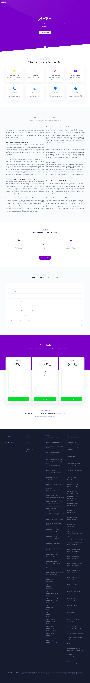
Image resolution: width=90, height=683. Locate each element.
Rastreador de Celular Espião (73, 553)
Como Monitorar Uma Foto (52, 545)
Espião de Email (49, 607)
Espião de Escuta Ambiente (52, 609)
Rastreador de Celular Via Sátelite (74, 568)
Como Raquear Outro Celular (52, 554)
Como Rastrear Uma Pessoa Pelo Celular (54, 570)
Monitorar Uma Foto (71, 522)
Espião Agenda (49, 579)
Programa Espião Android (72, 529)
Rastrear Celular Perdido (72, 605)
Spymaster (28, 442)
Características (49, 2)
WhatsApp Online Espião (72, 663)
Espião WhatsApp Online (72, 461)
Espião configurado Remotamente (74, 463)
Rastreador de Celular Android (73, 549)
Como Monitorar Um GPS (51, 531)
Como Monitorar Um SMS (51, 536)
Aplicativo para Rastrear (51, 470)
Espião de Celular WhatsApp (52, 598)
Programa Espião (29, 449)
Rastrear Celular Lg (71, 598)
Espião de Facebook (50, 612)
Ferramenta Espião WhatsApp (73, 465)
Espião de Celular (50, 591)
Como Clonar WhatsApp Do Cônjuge (54, 501)
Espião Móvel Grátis (71, 454)
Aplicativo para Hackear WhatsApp (53, 468)
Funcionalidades (39, 2)
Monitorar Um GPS (71, 508)
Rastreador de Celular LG (72, 561)
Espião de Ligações (50, 626)
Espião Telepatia (70, 458)
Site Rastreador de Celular (72, 626)
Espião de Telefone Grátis (72, 437)
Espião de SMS (49, 640)
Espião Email (69, 451)
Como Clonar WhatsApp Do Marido (53, 503)
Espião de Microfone (50, 628)
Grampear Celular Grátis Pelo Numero (75, 470)
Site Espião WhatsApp (71, 621)
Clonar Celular (29, 451)
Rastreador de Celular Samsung (73, 565)
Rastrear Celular (70, 582)
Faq (57, 2)
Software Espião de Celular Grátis (74, 628)
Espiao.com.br (29, 444)
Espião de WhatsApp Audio (72, 444)
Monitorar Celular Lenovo (72, 496)
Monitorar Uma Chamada (72, 519)
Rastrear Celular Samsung (72, 607)
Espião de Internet (50, 623)
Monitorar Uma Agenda (72, 517)
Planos (63, 2)
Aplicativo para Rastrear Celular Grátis (54, 472)
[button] (45, 286)
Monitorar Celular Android (72, 489)
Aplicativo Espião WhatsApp (52, 440)
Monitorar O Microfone (72, 505)
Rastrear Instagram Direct (72, 614)
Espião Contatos (49, 588)
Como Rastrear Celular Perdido (52, 561)
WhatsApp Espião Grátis (72, 659)
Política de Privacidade (46, 678)
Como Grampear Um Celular (52, 527)
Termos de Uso (40, 678)
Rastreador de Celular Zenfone (73, 570)
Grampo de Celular (71, 475)
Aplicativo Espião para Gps (52, 450)
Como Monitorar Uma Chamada (53, 543)
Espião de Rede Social (51, 630)
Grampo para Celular (71, 477)
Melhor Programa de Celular (73, 482)
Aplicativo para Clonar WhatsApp (53, 465)
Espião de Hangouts (50, 619)
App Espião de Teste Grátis (52, 477)
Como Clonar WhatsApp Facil (52, 508)
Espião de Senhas (50, 633)
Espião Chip (48, 586)
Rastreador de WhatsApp (72, 575)
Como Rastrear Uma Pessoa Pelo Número (55, 572)
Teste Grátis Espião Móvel (72, 646)
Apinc (27, 440)
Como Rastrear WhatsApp (51, 574)
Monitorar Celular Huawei (72, 493)
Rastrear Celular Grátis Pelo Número (74, 591)
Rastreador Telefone (71, 579)
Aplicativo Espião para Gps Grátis (53, 452)
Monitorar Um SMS (71, 512)
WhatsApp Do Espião (71, 656)
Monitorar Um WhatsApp (72, 515)
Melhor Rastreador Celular (72, 484)
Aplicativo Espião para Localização (53, 454)
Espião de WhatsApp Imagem (73, 447)
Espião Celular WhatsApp (51, 584)
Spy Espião (69, 631)
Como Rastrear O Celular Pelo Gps (53, 563)
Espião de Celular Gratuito (52, 593)
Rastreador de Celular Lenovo (73, 558)
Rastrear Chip (70, 610)
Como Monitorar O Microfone (52, 529)
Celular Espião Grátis (50, 490)
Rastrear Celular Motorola (72, 600)
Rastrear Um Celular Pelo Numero (74, 619)
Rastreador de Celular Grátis (73, 556)
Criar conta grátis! (45, 32)
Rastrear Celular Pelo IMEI (72, 603)
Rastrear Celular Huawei (72, 593)
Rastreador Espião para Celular (73, 577)
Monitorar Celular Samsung (72, 503)
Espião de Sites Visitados (51, 637)
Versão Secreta (70, 654)
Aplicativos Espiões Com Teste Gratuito (54, 475)
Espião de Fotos (49, 614)
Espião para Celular (71, 456)
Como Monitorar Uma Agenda (52, 541)
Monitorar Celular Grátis (72, 491)
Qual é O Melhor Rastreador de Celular (75, 542)
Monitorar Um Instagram (72, 510)
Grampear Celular (70, 468)
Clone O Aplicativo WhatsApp (52, 495)
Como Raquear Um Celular (52, 556)
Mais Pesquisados (70, 479)
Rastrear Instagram (71, 612)
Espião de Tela (49, 644)
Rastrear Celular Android (72, 584)
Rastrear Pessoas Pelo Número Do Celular (75, 617)
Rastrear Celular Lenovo (72, 596)
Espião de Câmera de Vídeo (52, 605)
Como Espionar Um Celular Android (54, 517)
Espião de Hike (49, 577)
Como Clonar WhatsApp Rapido (53, 510)
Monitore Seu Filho (71, 524)
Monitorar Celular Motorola (72, 500)
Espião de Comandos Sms (51, 600)
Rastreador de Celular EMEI (73, 551)
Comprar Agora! (18, 399)
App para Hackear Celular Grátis (53, 482)
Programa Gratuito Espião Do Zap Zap (75, 539)
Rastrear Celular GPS (71, 589)
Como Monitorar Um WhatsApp (53, 538)
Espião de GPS (49, 616)
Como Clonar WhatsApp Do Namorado (54, 506)
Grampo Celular (70, 472)
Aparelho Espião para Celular (52, 437)
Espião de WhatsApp (71, 442)
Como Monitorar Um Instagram (53, 534)
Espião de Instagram (50, 621)
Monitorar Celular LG (71, 498)
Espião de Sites (49, 635)
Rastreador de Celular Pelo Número (74, 563)
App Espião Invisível (50, 479)
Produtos (31, 2)
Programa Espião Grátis (72, 531)
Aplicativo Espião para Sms (52, 457)
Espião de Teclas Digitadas (51, 642)
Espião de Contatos (50, 602)
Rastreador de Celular (71, 546)
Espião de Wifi (70, 449)
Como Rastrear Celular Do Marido (53, 559)
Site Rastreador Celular (72, 624)
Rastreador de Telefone (72, 572)
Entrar (86, 2)
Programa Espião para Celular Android (75, 533)
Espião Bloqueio (49, 581)
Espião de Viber (70, 440)
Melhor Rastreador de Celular (73, 486)
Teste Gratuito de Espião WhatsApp (74, 637)
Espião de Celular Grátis (51, 595)
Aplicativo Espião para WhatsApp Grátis (54, 459)
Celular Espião (49, 488)
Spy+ (27, 447)
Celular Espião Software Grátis (52, 493)
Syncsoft (28, 437)
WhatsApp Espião (70, 661)
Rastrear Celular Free (71, 586)
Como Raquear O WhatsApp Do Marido (54, 552)
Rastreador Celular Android (72, 544)
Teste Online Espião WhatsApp (73, 648)
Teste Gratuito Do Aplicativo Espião (74, 639)
